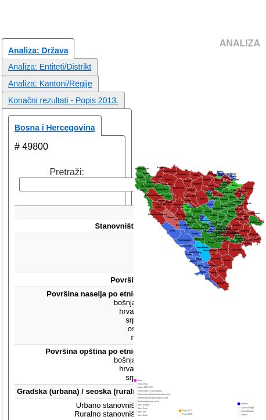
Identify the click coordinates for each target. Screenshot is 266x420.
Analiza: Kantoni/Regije (50, 83)
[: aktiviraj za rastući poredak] (94, 198)
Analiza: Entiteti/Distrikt (49, 66)
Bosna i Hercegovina (55, 127)
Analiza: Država (38, 50)
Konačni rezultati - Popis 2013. (63, 100)
